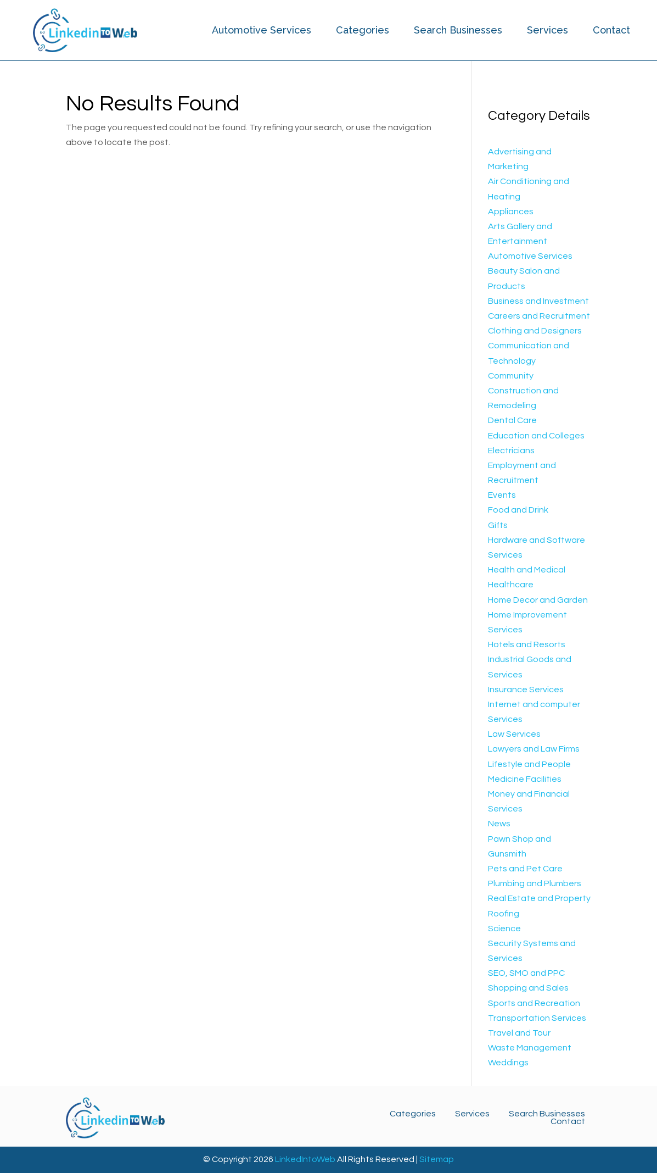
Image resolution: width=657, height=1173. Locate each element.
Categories (362, 30)
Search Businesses (458, 30)
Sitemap (436, 1159)
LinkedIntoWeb (305, 1159)
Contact (611, 30)
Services (547, 30)
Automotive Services (261, 30)
